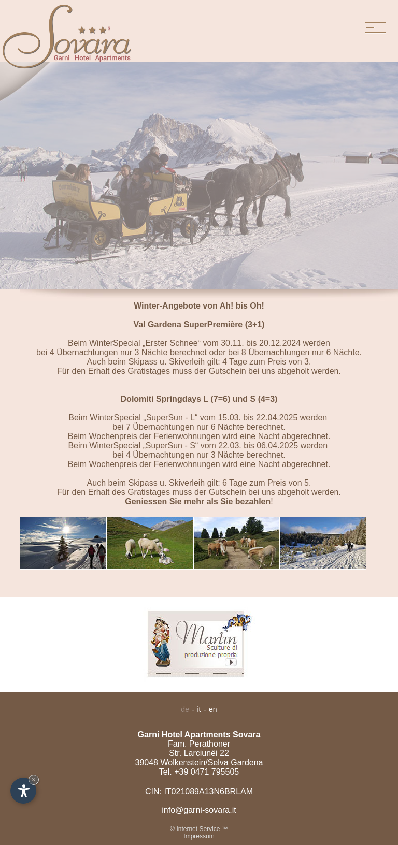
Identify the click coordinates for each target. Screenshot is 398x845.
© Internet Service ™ (199, 829)
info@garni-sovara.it (199, 810)
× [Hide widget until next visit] (34, 779)
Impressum (198, 836)
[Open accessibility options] (23, 791)
